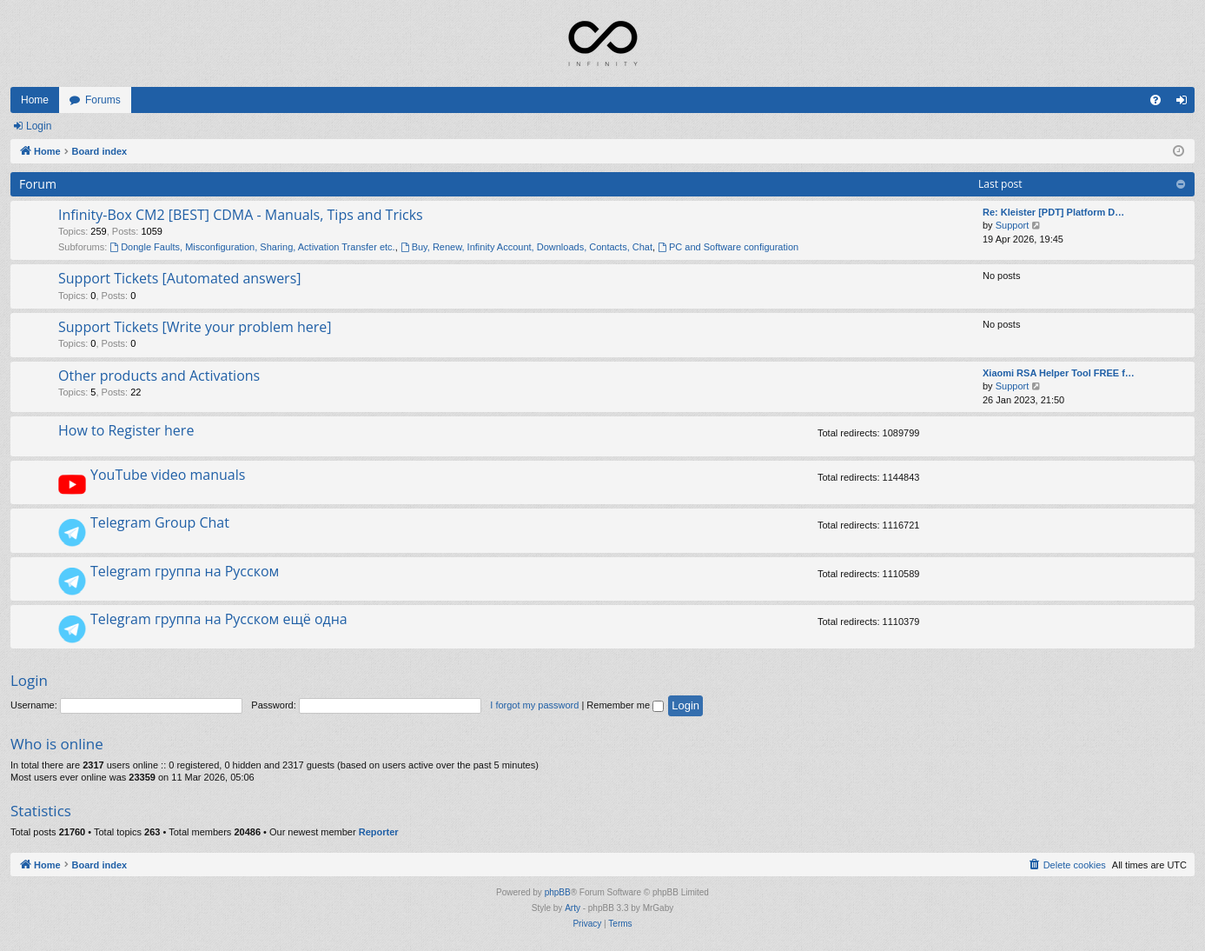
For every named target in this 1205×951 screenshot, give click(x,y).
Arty (572, 908)
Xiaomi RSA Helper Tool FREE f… (1059, 373)
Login (38, 126)
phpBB (558, 892)
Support (1013, 225)
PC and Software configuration (728, 247)
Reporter (379, 832)
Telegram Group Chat (159, 522)
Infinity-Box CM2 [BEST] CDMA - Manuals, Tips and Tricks (240, 214)
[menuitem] (1155, 100)
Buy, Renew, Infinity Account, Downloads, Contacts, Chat (526, 247)
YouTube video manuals (167, 474)
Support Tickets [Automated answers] (179, 278)
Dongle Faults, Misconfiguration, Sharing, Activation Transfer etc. (251, 247)
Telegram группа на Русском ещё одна (219, 618)
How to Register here (126, 430)
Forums (103, 100)
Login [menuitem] (1185, 103)
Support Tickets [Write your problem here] (194, 326)
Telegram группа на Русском (184, 571)
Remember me (625, 705)
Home (35, 100)
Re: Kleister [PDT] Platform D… (1053, 212)
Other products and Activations (159, 375)
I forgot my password (534, 705)
